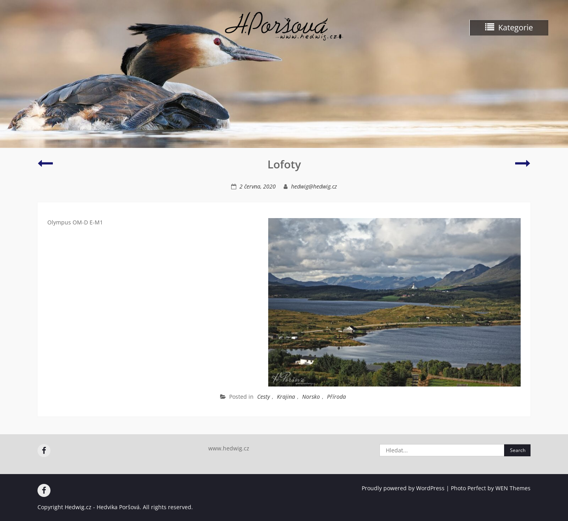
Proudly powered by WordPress (403, 488)
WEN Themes (513, 488)
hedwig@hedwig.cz (314, 186)
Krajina (286, 396)
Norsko (311, 396)
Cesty (263, 396)
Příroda (336, 396)
